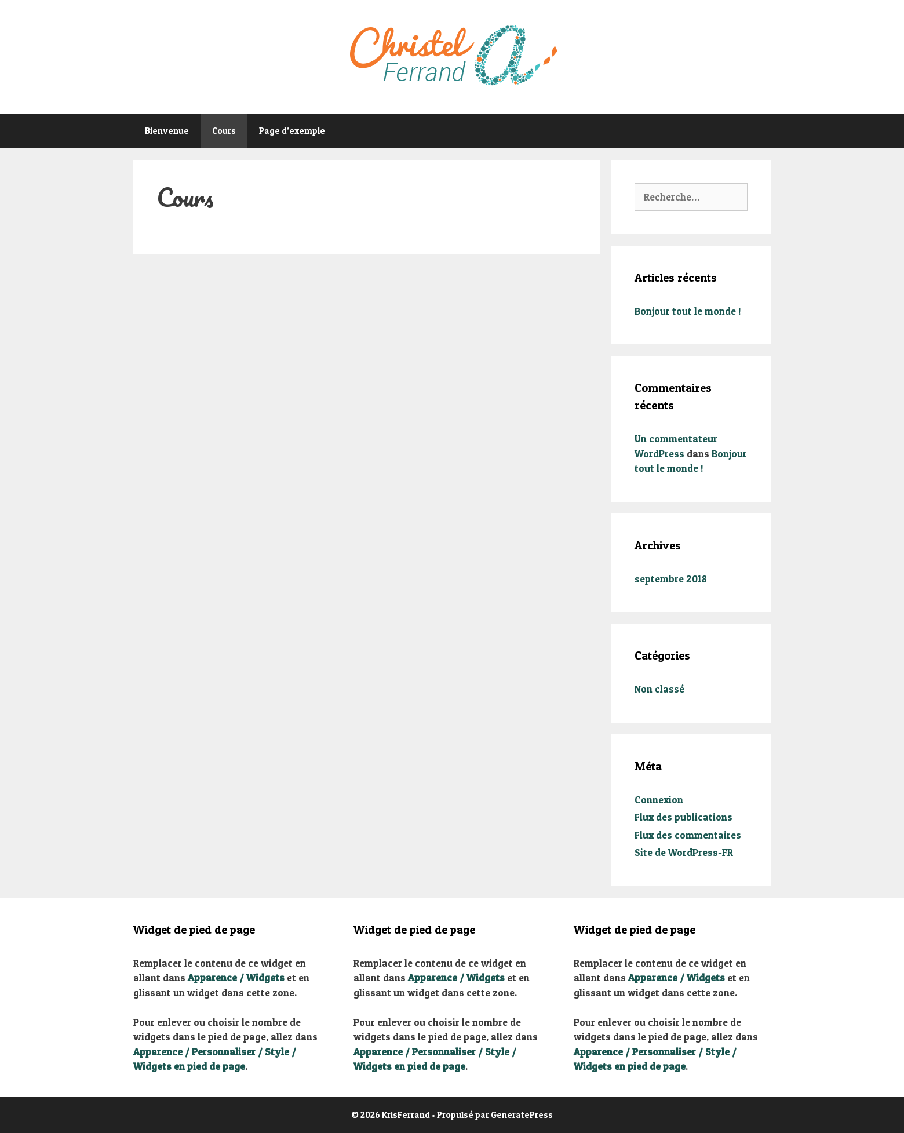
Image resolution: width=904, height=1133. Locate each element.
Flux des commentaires (688, 835)
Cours (224, 130)
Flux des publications (683, 817)
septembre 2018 (671, 579)
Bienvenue (167, 130)
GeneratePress (522, 1114)
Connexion (659, 799)
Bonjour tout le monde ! (688, 311)
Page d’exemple (292, 130)
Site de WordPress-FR (684, 852)
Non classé (659, 689)
